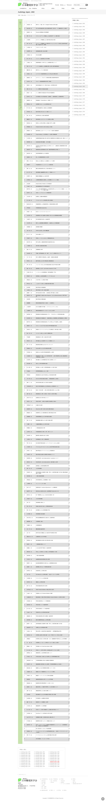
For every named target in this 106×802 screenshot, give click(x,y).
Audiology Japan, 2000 (54, 752)
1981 (20, 72)
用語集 (74, 779)
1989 (20, 85)
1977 (20, 66)
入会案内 (43, 785)
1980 (20, 70)
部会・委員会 (43, 788)
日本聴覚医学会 (44, 779)
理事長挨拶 (43, 780)
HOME (57, 4)
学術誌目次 (63, 780)
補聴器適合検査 (44, 790)
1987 (20, 81)
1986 (20, 80)
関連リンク (63, 4)
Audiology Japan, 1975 (25, 766)
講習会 (65, 790)
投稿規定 (62, 782)
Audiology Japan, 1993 (25, 756)
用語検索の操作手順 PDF (77, 783)
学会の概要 (43, 782)
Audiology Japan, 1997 (54, 753)
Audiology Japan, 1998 (40, 753)
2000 (20, 102)
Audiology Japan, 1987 (25, 760)
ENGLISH (69, 4)
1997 (20, 97)
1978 (20, 67)
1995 (20, 94)
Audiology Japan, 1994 (54, 755)
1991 (20, 88)
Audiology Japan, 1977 (40, 764)
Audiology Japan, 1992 (40, 756)
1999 (20, 100)
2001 (20, 104)
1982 (20, 74)
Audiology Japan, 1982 (54, 761)
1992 (20, 89)
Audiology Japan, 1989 (40, 758)
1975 (20, 63)
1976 (20, 64)
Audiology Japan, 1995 (40, 755)
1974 (20, 61)
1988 (20, 83)
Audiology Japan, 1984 (25, 761)
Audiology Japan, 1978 (25, 764)
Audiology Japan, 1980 (40, 763)
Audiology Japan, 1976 (54, 764)
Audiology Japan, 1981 (25, 763)
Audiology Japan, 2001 (40, 752)
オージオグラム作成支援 (65, 783)
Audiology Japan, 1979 (54, 763)
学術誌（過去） (23, 749)
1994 (20, 92)
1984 (20, 77)
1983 (20, 75)
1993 (20, 91)
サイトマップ (22, 774)
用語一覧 (74, 782)
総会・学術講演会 (54, 779)
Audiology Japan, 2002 (25, 752)
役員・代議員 (43, 786)
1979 (20, 69)
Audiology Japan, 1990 (25, 758)
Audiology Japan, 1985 (54, 760)
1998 (20, 99)
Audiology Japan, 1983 (40, 761)
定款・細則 (43, 783)
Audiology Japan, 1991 (54, 756)
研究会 (59, 790)
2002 (20, 105)
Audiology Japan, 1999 (25, 753)
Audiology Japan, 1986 (40, 760)
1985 (20, 78)
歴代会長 (52, 782)
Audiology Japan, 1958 (54, 766)
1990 (20, 86)
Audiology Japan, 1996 (25, 755)
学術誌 (62, 779)
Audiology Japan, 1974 (40, 766)
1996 (20, 96)
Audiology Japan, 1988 (54, 758)
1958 (20, 36)
